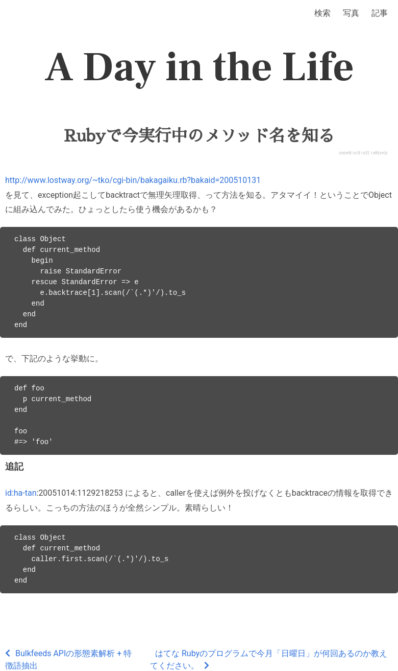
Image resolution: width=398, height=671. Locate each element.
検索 (322, 13)
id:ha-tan (21, 493)
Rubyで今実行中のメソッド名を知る (199, 136)
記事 (379, 13)
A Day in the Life (199, 67)
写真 (351, 13)
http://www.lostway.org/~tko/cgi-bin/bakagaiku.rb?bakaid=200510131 (133, 180)
